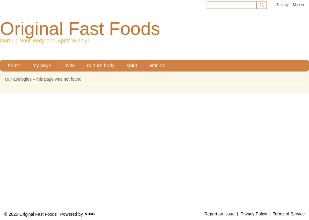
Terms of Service (289, 213)
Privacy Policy (254, 213)
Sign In (298, 5)
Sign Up (282, 5)
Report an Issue (219, 213)
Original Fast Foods (80, 28)
